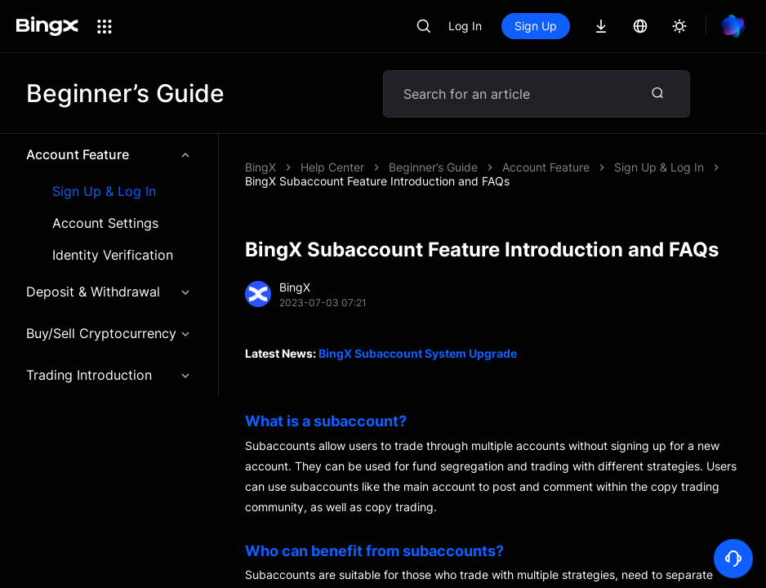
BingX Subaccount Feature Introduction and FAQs (377, 181)
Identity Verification (112, 255)
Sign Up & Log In (104, 191)
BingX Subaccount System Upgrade (417, 353)
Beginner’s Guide (433, 167)
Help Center (332, 167)
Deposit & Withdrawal (109, 291)
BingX (260, 167)
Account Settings (105, 223)
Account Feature (109, 154)
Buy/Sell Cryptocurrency (109, 333)
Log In (465, 26)
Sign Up (535, 26)
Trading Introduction (109, 375)
